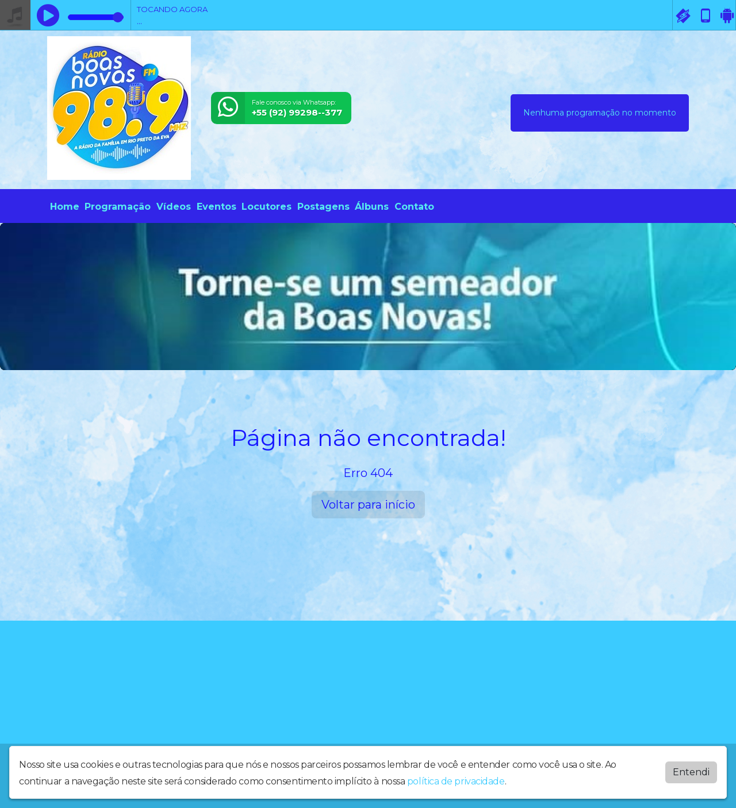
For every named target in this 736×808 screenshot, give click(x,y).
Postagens (323, 206)
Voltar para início (368, 504)
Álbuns (372, 206)
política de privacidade (456, 779)
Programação (118, 206)
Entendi (691, 769)
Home (64, 206)
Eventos (216, 206)
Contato (414, 206)
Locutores (266, 206)
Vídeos (173, 206)
